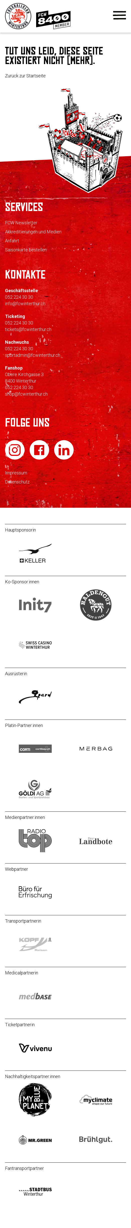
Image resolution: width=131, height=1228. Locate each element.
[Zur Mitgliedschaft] (53, 28)
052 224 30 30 (19, 297)
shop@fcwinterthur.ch (26, 394)
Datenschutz (17, 481)
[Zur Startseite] (18, 28)
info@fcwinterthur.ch (25, 303)
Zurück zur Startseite (25, 75)
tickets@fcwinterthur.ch (28, 329)
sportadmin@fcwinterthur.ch (32, 355)
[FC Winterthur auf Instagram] (15, 458)
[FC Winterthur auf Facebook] (40, 458)
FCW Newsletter (21, 222)
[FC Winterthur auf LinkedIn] (64, 458)
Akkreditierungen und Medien (33, 231)
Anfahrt (12, 240)
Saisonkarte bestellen (26, 249)
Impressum (16, 472)
